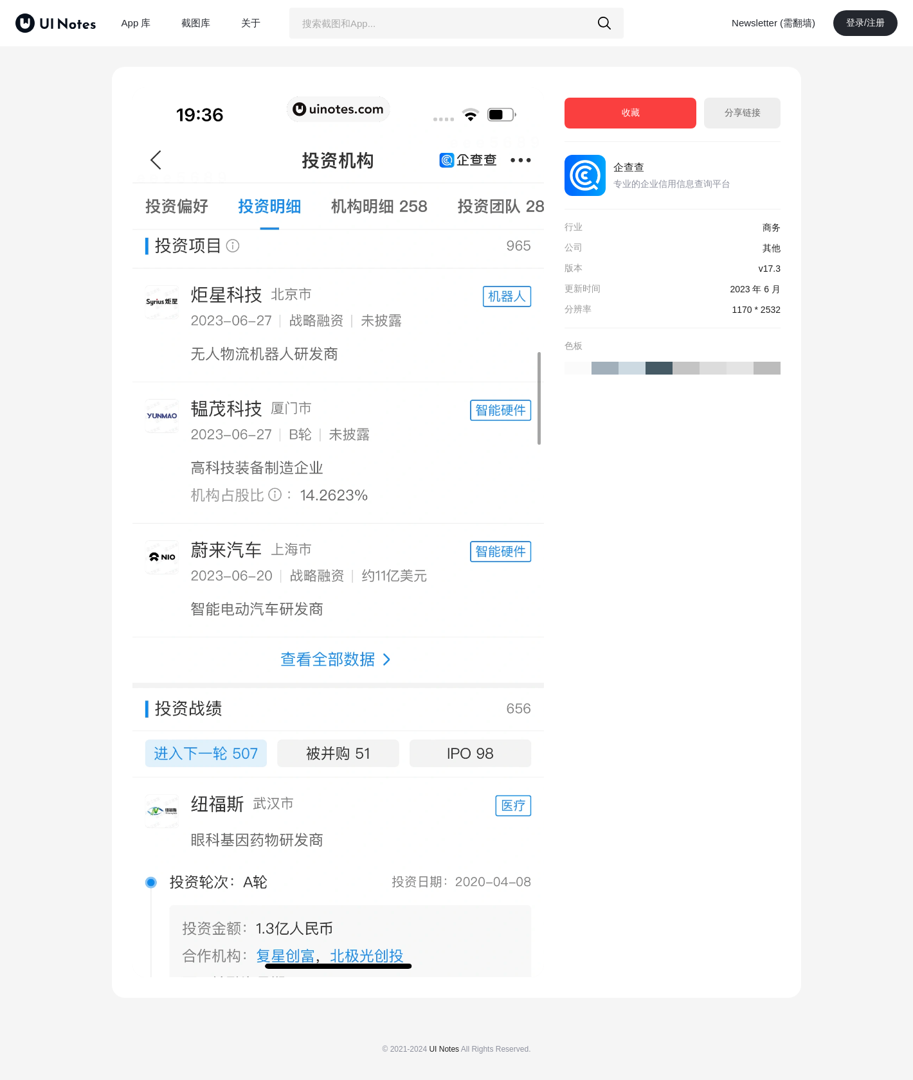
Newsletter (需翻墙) (773, 22)
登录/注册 (865, 22)
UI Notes (444, 1049)
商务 (772, 227)
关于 (250, 22)
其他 (772, 248)
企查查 (628, 167)
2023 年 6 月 (755, 289)
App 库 (136, 22)
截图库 (195, 22)
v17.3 (770, 268)
